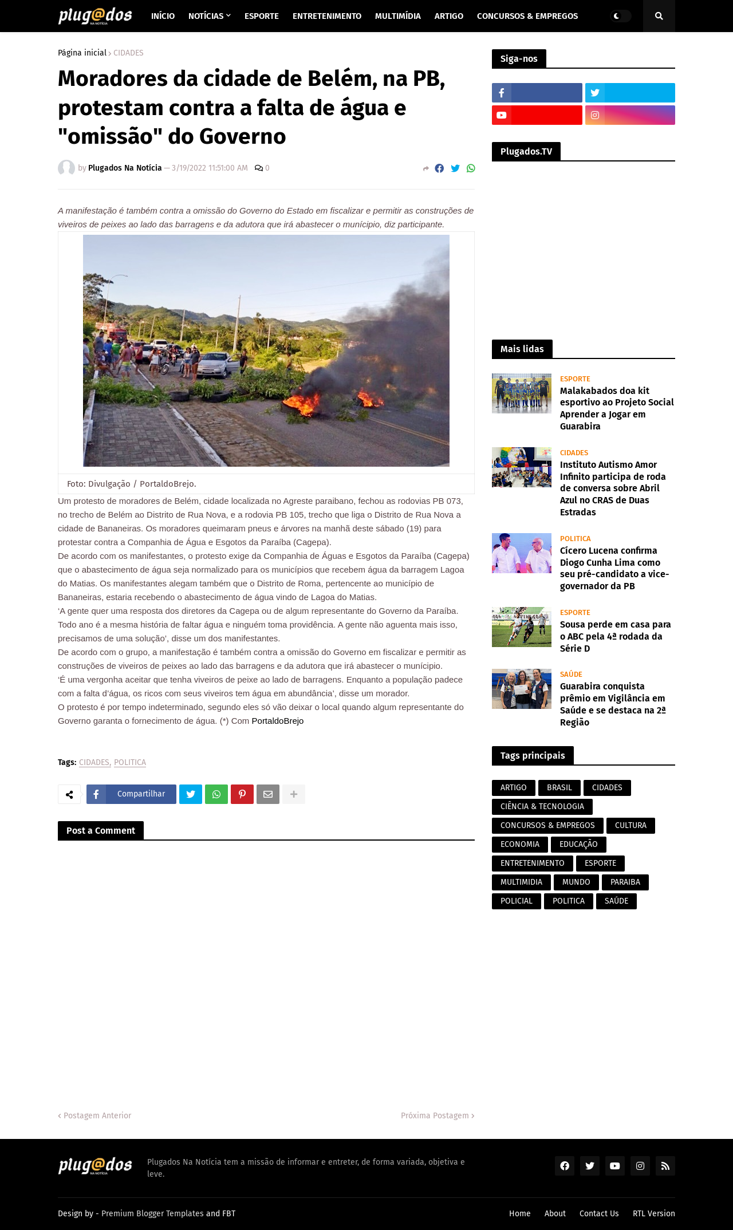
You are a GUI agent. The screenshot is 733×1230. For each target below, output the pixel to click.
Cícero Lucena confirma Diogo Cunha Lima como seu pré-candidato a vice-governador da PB (614, 568)
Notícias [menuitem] (205, 16)
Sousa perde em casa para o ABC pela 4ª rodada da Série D (615, 636)
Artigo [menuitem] (449, 16)
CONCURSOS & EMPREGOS (548, 825)
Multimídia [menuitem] (398, 16)
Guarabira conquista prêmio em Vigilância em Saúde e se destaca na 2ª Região (613, 704)
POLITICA (130, 763)
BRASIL (559, 788)
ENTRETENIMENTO (533, 863)
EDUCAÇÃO (578, 844)
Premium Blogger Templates (152, 1214)
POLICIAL (517, 901)
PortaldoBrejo (278, 721)
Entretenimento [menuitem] (327, 16)
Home (520, 1214)
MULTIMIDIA (521, 882)
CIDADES (128, 53)
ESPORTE (600, 863)
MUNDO (576, 882)
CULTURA (631, 825)
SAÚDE (616, 901)
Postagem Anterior (97, 1116)
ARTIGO (514, 788)
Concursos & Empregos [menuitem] (527, 16)
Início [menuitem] (163, 16)
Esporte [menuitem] (262, 16)
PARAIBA (625, 882)
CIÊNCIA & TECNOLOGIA (542, 806)
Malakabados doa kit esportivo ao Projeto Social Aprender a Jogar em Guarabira (617, 408)
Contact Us (599, 1214)
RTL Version (654, 1214)
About (555, 1214)
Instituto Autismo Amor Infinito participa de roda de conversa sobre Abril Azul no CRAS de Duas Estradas (613, 488)
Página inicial (82, 53)
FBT (228, 1214)
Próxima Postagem (435, 1116)
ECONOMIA (520, 844)
